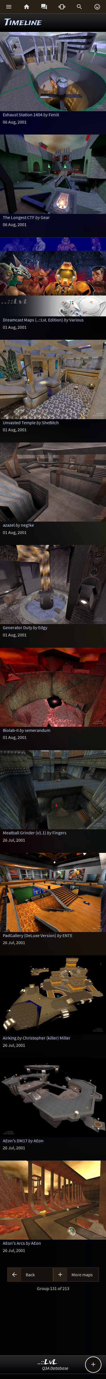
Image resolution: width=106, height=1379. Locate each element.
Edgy (42, 627)
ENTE (67, 935)
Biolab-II (11, 730)
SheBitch (50, 422)
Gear (45, 217)
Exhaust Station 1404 (22, 114)
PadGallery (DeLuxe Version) (29, 935)
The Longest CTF (18, 217)
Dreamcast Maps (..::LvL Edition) (33, 320)
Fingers (59, 832)
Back (30, 1274)
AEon (39, 1140)
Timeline (23, 22)
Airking (9, 1038)
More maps (82, 1274)
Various (76, 320)
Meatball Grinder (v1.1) (24, 832)
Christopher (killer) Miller (46, 1038)
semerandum (37, 730)
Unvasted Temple (19, 422)
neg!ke (27, 525)
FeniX (54, 114)
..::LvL (47, 1362)
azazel (9, 525)
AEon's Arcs (14, 1243)
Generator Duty (17, 627)
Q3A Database (55, 1368)
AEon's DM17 (15, 1140)
